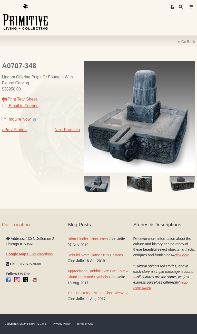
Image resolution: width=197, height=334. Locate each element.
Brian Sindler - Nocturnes (88, 239)
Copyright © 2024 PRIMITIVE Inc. (26, 323)
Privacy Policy (61, 323)
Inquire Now (17, 119)
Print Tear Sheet (19, 99)
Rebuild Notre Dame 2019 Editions (95, 255)
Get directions (29, 254)
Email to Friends (20, 106)
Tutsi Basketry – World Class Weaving (98, 293)
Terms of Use (85, 323)
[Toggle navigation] (191, 7)
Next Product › (67, 130)
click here (181, 255)
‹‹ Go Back (186, 42)
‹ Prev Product (15, 130)
